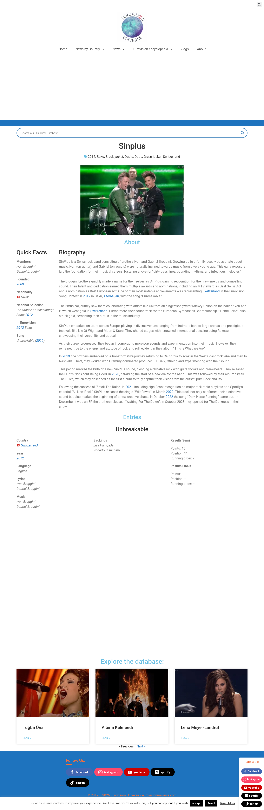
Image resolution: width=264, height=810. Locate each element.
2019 (66, 356)
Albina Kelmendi (117, 727)
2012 (91, 157)
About (201, 49)
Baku (100, 157)
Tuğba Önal (34, 727)
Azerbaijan (111, 296)
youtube (136, 772)
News (118, 49)
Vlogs (184, 49)
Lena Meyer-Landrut (200, 727)
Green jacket (152, 157)
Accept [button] (196, 803)
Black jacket (114, 157)
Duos (138, 157)
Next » (141, 746)
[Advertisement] (132, 85)
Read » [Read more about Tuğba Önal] (27, 738)
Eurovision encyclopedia (152, 49)
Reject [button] (211, 803)
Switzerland (171, 157)
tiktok (77, 783)
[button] (259, 4)
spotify (162, 772)
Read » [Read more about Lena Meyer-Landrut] (185, 738)
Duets (129, 157)
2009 (20, 284)
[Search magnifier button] (242, 133)
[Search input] (130, 133)
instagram (108, 772)
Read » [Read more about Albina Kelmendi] (106, 738)
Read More (227, 803)
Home (63, 49)
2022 (169, 392)
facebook (79, 772)
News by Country (89, 49)
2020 (115, 374)
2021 (129, 387)
